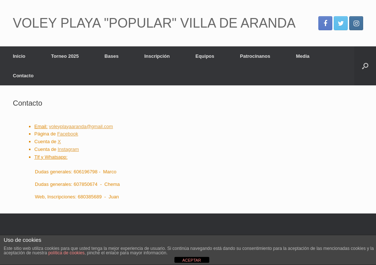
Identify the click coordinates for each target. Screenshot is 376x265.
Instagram (68, 149)
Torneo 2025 (65, 56)
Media (303, 56)
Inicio (19, 56)
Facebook (67, 134)
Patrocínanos (255, 56)
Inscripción (157, 56)
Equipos (204, 56)
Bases (112, 56)
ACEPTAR (191, 260)
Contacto (23, 75)
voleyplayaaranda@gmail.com (81, 126)
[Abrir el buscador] (365, 65)
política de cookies (66, 252)
